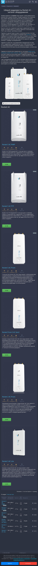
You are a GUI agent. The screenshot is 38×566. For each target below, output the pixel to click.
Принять (10, 563)
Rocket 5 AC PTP (8, 206)
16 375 (6, 484)
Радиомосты (9, 6)
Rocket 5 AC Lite (8, 461)
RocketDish (4, 53)
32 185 (6, 226)
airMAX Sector (31, 51)
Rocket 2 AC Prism (8, 397)
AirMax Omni (10, 53)
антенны (29, 34)
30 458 (6, 290)
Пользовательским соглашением (21, 558)
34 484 (6, 164)
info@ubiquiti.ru (10, 2)
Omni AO (16, 53)
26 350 (6, 419)
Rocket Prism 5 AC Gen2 (10, 332)
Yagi (20, 53)
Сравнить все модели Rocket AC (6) (11, 103)
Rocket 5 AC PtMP (8, 145)
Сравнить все (22, 148)
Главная (3, 6)
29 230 (6, 355)
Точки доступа (10, 494)
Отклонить (28, 563)
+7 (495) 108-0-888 (10, 1)
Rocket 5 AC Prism (8, 268)
